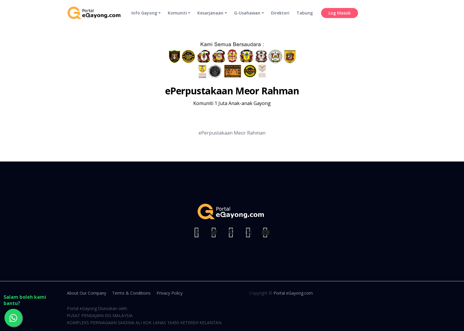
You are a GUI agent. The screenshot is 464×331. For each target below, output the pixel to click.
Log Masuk (339, 16)
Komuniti (177, 16)
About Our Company (86, 293)
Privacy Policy (170, 293)
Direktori (280, 16)
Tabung (305, 16)
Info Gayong (144, 16)
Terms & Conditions (131, 293)
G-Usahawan (247, 16)
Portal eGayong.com (293, 293)
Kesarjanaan (210, 16)
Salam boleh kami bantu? (25, 300)
